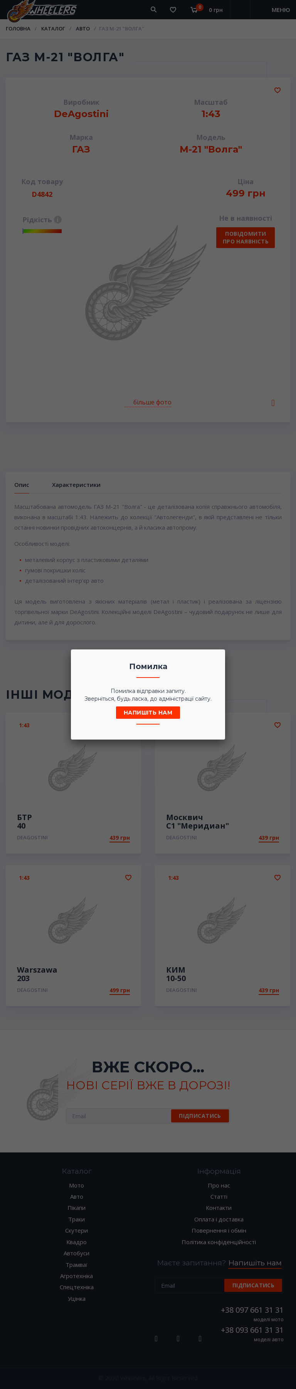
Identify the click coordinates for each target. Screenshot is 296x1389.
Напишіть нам (148, 712)
